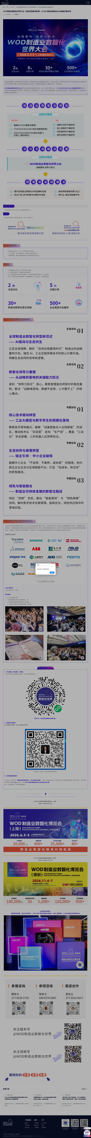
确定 (52, 572)
